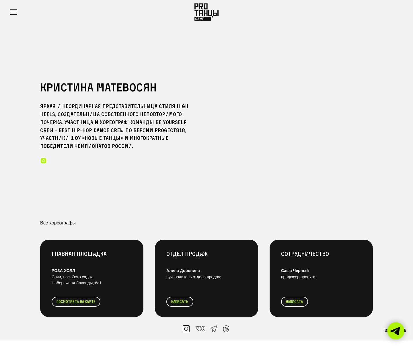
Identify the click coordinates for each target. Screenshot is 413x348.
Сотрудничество (305, 253)
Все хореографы (58, 222)
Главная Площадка (79, 253)
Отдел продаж (187, 253)
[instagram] (43, 160)
